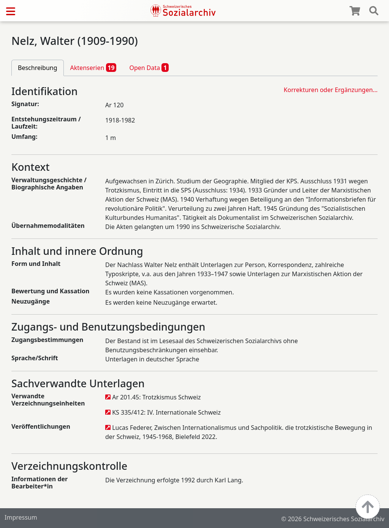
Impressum (21, 517)
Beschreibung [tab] (37, 68)
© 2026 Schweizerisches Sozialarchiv (332, 519)
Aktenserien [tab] (93, 67)
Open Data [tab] (149, 67)
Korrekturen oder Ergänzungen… (331, 90)
